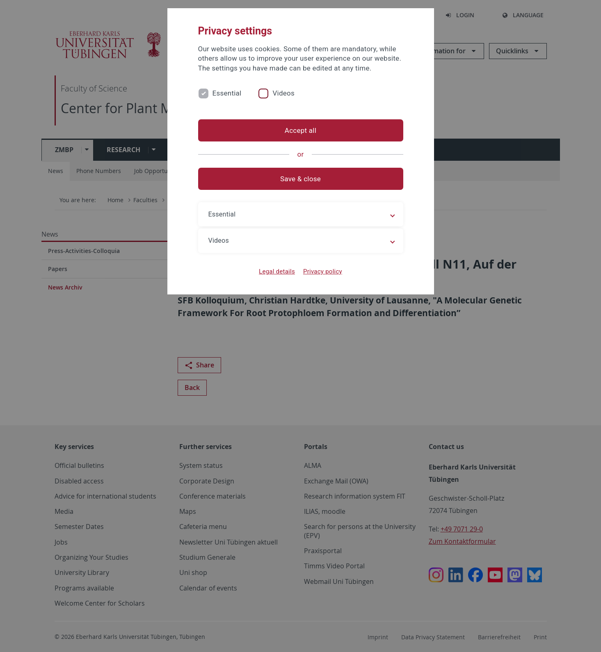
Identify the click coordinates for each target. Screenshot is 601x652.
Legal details (277, 271)
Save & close (300, 179)
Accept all (300, 130)
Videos (283, 93)
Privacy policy (322, 271)
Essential (227, 93)
